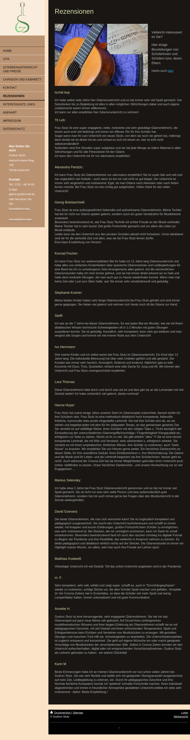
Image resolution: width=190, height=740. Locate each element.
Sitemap (78, 712)
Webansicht (181, 716)
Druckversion (60, 712)
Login (184, 712)
